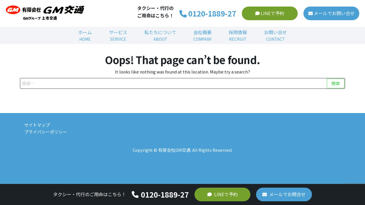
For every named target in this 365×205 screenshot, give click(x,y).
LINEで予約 (269, 13)
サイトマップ (37, 125)
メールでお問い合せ (331, 13)
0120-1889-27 (207, 13)
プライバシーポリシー (45, 132)
